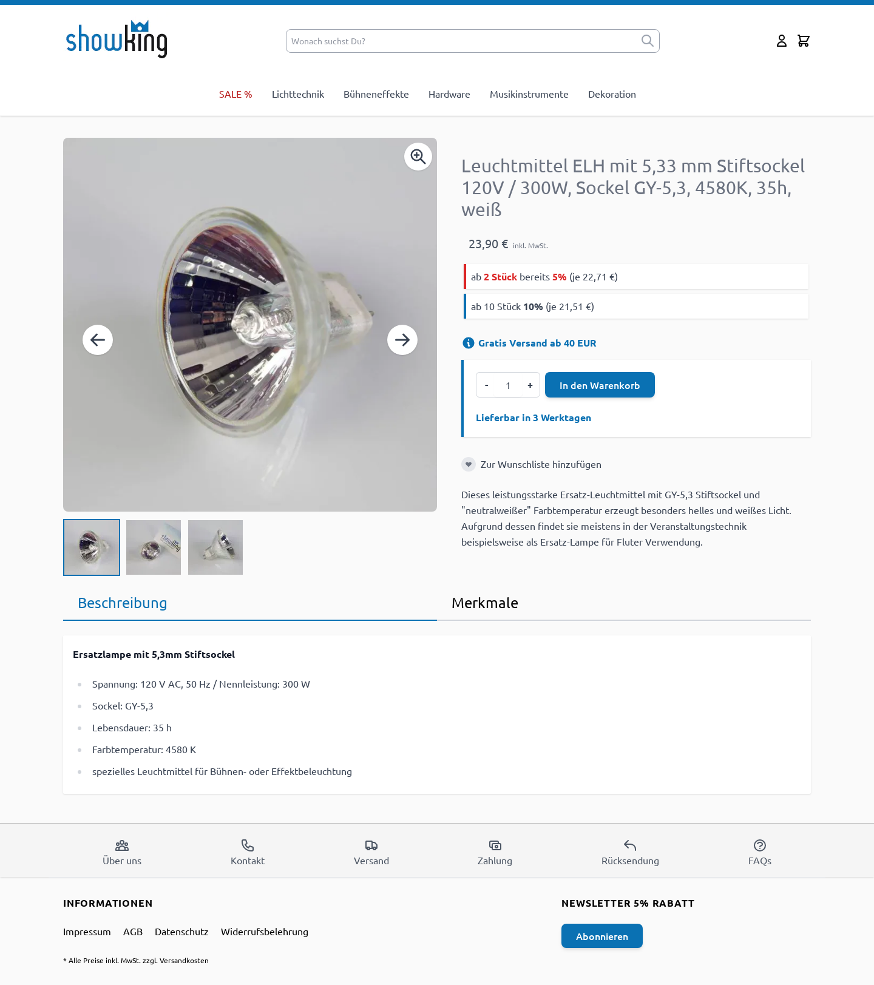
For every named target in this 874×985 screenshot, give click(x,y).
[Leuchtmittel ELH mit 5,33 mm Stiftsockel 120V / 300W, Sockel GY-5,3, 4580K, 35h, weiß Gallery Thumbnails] (153, 547)
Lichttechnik (298, 93)
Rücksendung (630, 852)
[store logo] (120, 38)
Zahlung (495, 852)
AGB (133, 931)
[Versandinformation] (468, 343)
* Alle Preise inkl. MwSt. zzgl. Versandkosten (136, 960)
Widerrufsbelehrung (264, 931)
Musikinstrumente (529, 93)
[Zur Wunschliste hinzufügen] (468, 464)
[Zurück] (98, 340)
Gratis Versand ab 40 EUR (529, 342)
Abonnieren (602, 936)
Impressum (87, 931)
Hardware (449, 93)
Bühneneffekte (376, 93)
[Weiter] (402, 340)
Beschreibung (123, 602)
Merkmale (485, 602)
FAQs (759, 852)
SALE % (235, 93)
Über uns (122, 852)
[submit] (647, 41)
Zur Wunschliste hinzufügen (541, 464)
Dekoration (612, 93)
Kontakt (248, 852)
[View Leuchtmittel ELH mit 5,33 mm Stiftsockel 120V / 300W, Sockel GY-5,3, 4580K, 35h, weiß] (91, 547)
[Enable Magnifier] (418, 157)
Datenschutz (182, 931)
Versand (371, 852)
